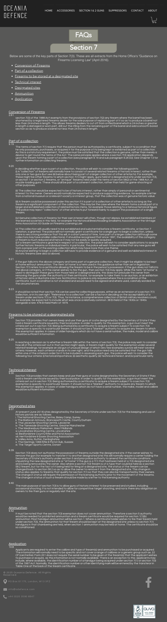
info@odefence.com (21, 589)
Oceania (15, 8)
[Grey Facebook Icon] (148, 582)
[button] (154, 20)
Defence (16, 15)
